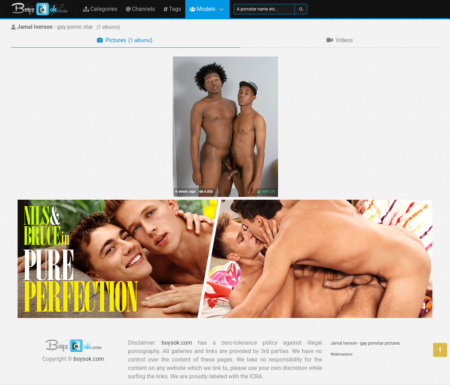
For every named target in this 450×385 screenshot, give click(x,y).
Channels (140, 9)
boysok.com (88, 359)
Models (202, 9)
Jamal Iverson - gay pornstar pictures (365, 343)
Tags (172, 9)
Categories (100, 9)
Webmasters (341, 354)
